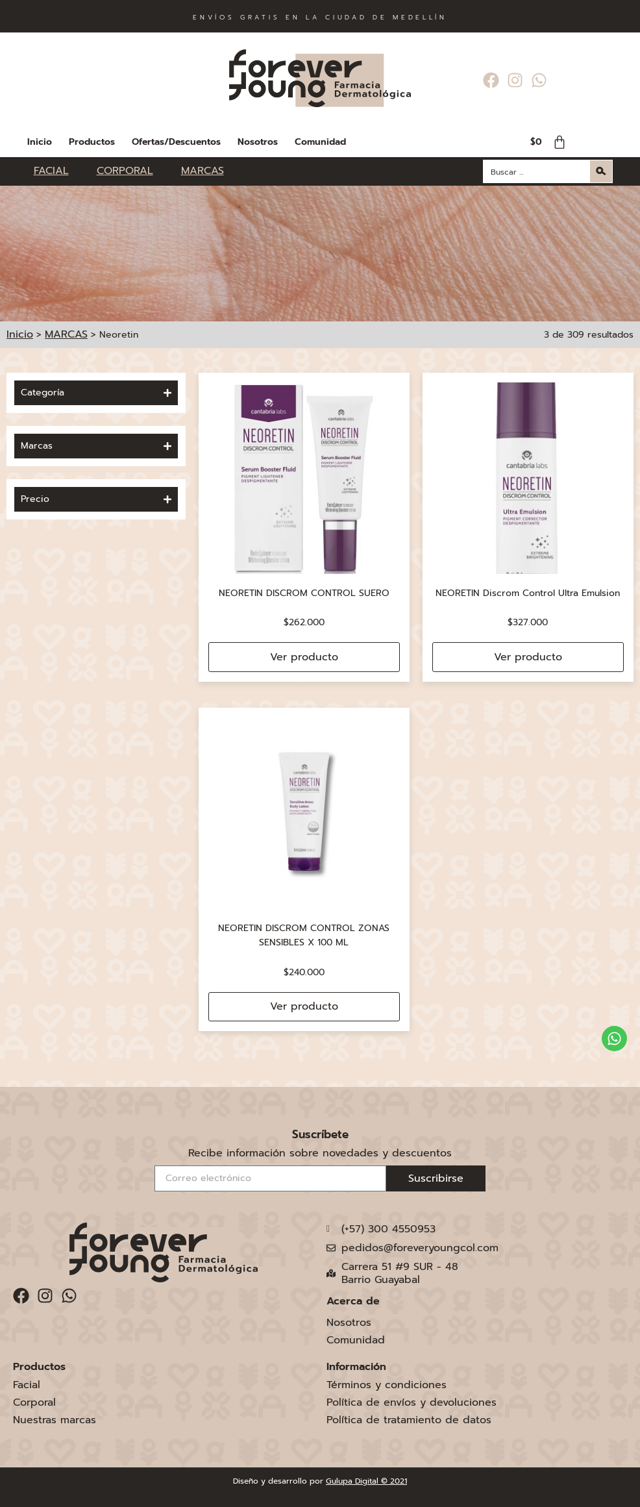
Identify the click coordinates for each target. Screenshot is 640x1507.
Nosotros (258, 142)
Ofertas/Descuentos (176, 142)
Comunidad (320, 142)
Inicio (39, 142)
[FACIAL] (58, 171)
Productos (92, 142)
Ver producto (304, 657)
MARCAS (66, 334)
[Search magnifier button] (601, 171)
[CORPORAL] (132, 171)
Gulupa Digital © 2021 (366, 1481)
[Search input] (537, 171)
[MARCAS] (202, 171)
